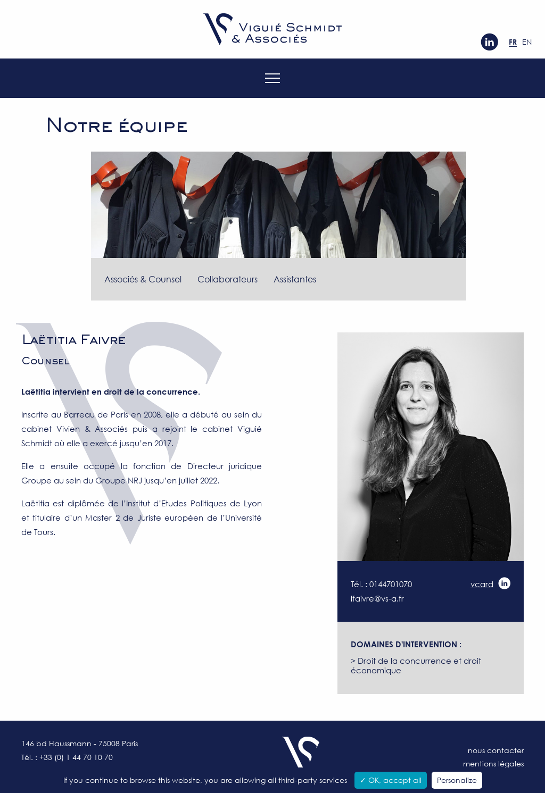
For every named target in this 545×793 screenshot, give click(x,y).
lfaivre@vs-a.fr (377, 598)
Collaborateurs (227, 279)
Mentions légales (493, 763)
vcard (481, 584)
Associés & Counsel (142, 279)
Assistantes (295, 279)
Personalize (457, 779)
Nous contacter (496, 750)
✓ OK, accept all (391, 779)
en (527, 41)
